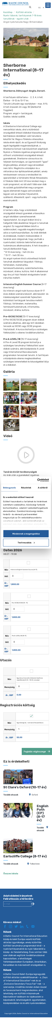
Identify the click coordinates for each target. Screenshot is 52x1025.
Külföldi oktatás (24, 12)
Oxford (35, 790)
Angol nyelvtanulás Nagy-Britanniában (23, 22)
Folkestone (35, 859)
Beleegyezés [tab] (9, 488)
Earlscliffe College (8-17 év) (25, 852)
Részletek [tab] (26, 488)
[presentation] (23, 911)
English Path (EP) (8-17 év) (42, 809)
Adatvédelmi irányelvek (17, 891)
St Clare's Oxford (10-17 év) (24, 783)
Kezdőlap (7, 12)
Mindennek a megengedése (26, 534)
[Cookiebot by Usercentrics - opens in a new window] (37, 480)
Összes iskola (10, 869)
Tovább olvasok (10, 790)
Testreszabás (26, 542)
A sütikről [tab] (43, 488)
